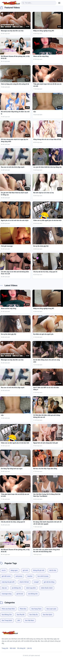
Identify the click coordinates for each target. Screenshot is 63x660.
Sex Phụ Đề (20, 614)
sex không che (32, 594)
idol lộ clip (52, 570)
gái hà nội (20, 594)
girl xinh (25, 570)
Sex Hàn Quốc (47, 614)
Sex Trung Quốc (7, 620)
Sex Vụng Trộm (36, 609)
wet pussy (19, 576)
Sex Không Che (7, 614)
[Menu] (59, 3)
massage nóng (6, 594)
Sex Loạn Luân (51, 609)
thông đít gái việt (38, 570)
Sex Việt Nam (29, 620)
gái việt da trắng (49, 582)
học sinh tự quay (43, 576)
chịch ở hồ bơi (24, 582)
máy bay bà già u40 (8, 582)
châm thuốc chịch (46, 588)
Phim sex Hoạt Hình (8, 609)
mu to (4, 570)
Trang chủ (5, 648)
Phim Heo (23, 609)
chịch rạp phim (31, 588)
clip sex (4, 588)
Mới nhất (13, 648)
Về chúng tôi (21, 648)
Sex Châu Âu (33, 614)
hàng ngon (14, 570)
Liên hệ (29, 648)
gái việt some (6, 576)
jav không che (16, 588)
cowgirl (36, 582)
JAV (18, 620)
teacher (29, 576)
